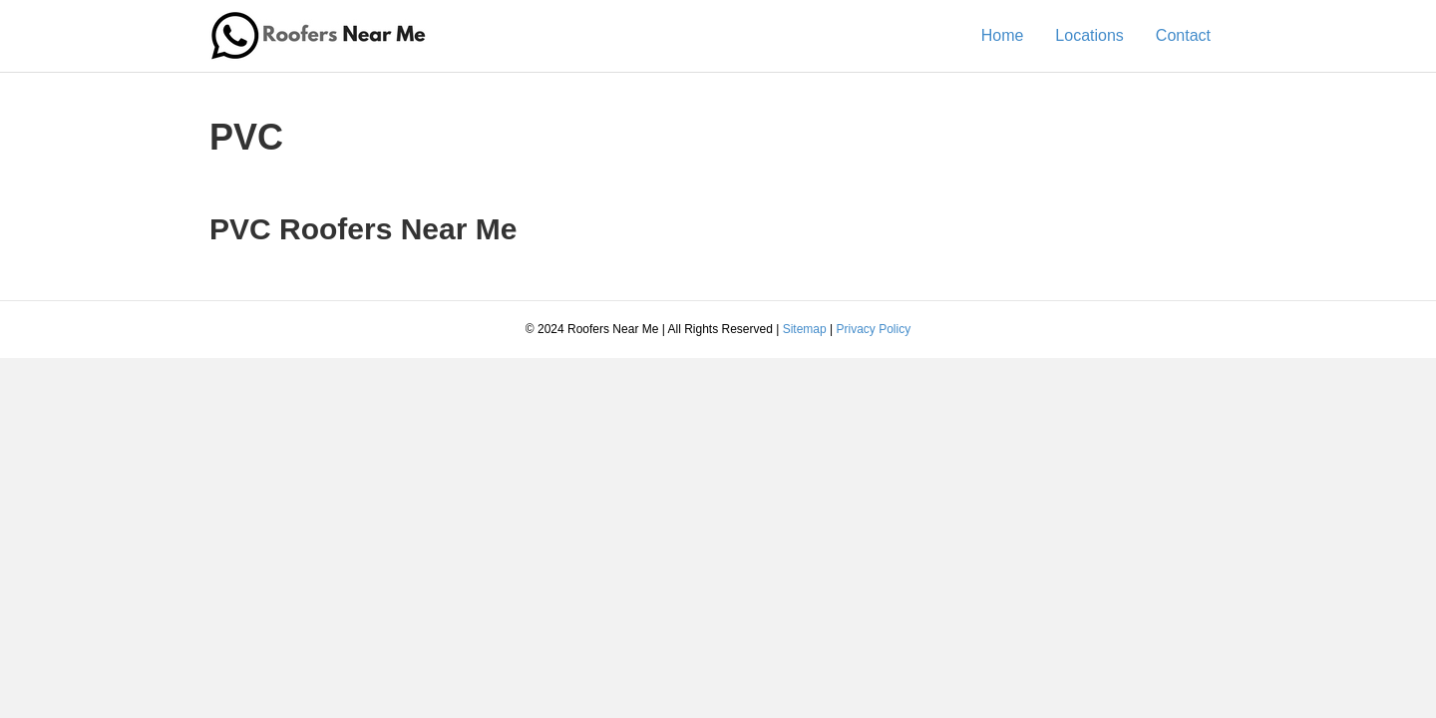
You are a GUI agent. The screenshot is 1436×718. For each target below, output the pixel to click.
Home (1002, 35)
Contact (1183, 35)
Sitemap (805, 329)
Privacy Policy (874, 329)
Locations (1089, 35)
